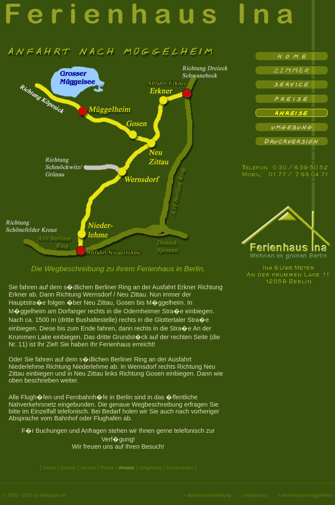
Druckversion (179, 467)
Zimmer (68, 467)
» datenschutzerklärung (207, 495)
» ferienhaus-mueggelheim (305, 495)
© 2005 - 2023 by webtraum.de (34, 495)
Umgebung (150, 467)
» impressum (254, 495)
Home (49, 467)
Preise (107, 467)
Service (88, 467)
